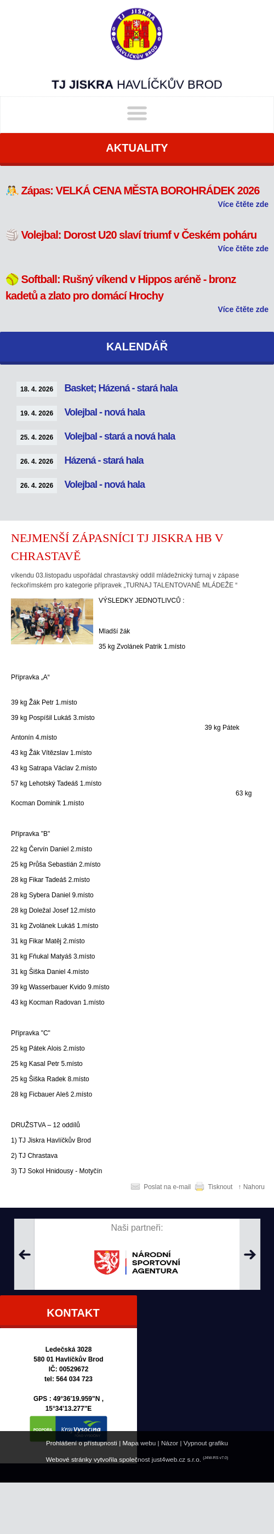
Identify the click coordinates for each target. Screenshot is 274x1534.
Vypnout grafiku (206, 1442)
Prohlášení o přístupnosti (81, 1442)
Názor (169, 1442)
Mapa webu (139, 1442)
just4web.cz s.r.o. (176, 1459)
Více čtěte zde (243, 204)
